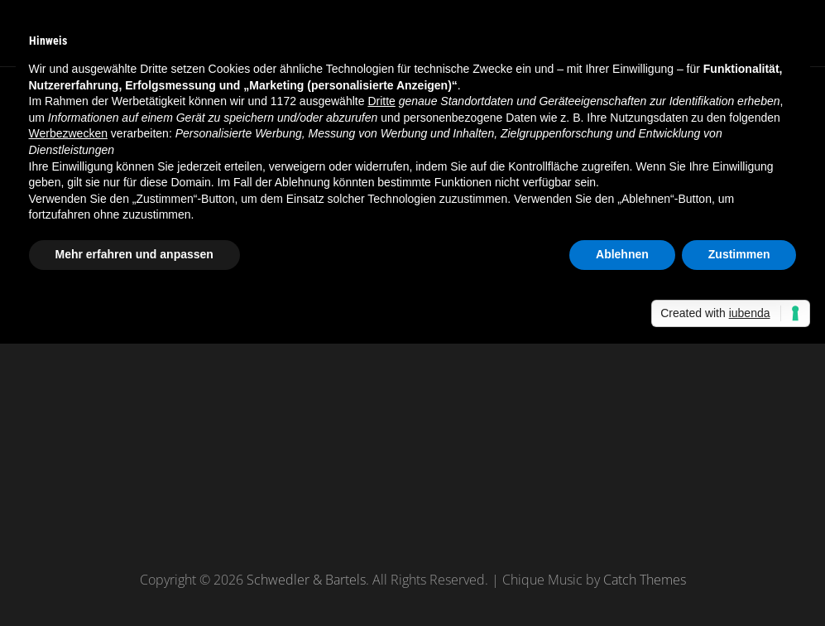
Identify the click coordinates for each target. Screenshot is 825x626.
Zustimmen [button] (739, 254)
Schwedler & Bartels (306, 580)
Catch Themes (644, 580)
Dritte (381, 101)
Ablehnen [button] (622, 254)
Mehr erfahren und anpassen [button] (134, 254)
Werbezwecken (68, 133)
